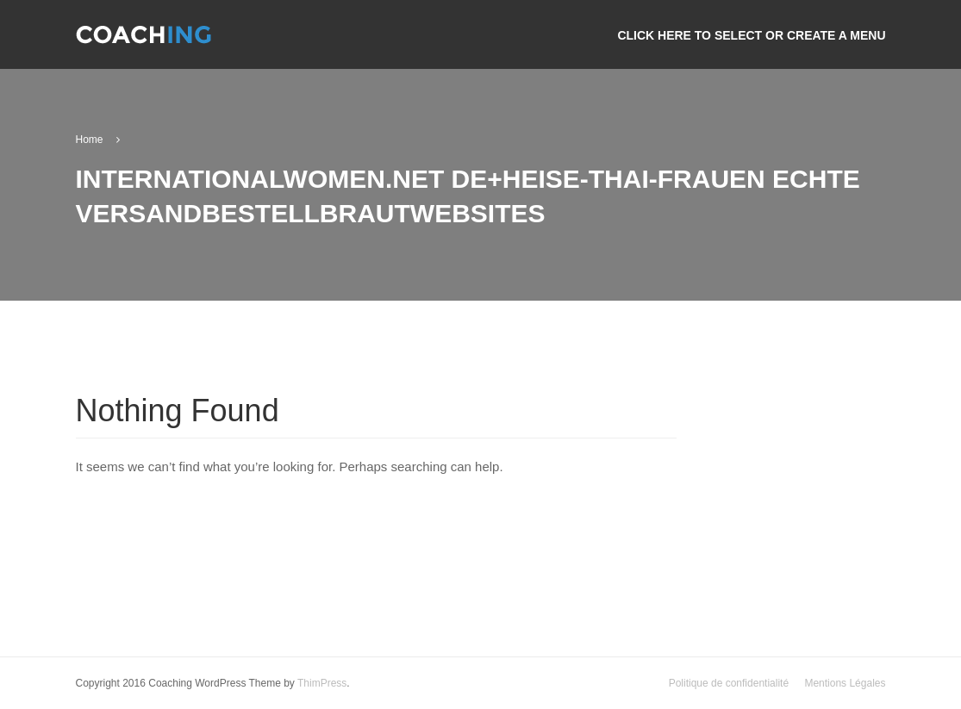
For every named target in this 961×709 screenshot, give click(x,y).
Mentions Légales (844, 683)
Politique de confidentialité (729, 683)
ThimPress (321, 683)
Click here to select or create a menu (751, 35)
